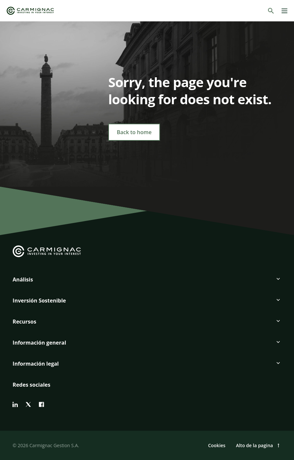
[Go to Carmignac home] (30, 11)
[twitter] (28, 404)
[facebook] (41, 404)
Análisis (23, 279)
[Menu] (284, 10)
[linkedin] (15, 404)
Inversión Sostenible (39, 300)
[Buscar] (271, 11)
